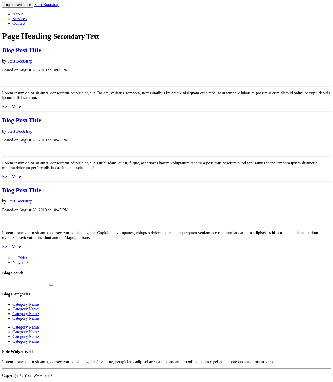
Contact (18, 23)
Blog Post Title (21, 50)
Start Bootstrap (46, 4)
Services (19, 18)
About (17, 14)
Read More (11, 106)
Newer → (20, 262)
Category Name (25, 304)
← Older (19, 258)
